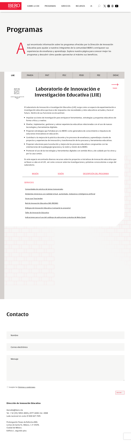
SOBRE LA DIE (33, 5)
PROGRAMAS (50, 5)
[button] (114, 86)
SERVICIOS (65, 5)
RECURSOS (80, 5)
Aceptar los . (22, 387)
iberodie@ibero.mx (15, 410)
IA (91, 5)
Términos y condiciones (26, 387)
